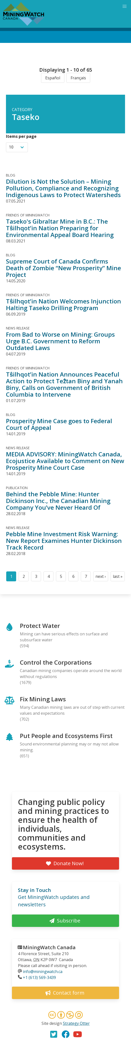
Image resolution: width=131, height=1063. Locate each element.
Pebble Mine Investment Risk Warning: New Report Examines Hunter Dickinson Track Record (64, 540)
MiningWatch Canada (49, 947)
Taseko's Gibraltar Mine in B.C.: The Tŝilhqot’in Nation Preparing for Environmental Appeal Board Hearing (60, 228)
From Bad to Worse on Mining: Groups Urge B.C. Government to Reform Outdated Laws (60, 341)
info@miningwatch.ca (42, 971)
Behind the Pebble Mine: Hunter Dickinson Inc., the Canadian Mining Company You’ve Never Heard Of (58, 500)
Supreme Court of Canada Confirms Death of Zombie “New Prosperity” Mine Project (63, 268)
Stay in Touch (34, 890)
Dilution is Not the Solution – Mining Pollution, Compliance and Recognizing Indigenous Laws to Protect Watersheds (63, 188)
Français (78, 78)
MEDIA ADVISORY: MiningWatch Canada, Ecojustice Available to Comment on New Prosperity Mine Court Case (65, 461)
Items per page (21, 136)
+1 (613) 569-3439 (39, 977)
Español (52, 78)
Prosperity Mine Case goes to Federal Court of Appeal (59, 424)
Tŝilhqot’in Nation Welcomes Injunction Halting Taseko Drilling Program (63, 304)
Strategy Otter (76, 1023)
